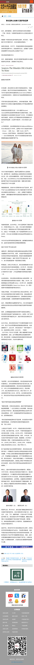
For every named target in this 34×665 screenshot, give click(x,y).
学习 (11, 553)
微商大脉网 (15, 616)
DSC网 (13, 613)
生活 (8, 553)
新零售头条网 (6, 632)
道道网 (13, 619)
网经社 (13, 625)
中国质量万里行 (25, 619)
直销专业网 (5, 619)
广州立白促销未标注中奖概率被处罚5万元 (27, 560)
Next (31, 576)
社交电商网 (5, 616)
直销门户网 (24, 616)
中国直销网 (24, 625)
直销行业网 (5, 628)
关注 (22, 553)
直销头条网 (5, 613)
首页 (5, 16)
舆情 (9, 16)
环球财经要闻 (25, 628)
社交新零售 (17, 553)
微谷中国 (5, 622)
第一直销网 (5, 625)
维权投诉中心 (25, 622)
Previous (3, 576)
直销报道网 (15, 622)
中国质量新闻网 (25, 613)
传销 (5, 553)
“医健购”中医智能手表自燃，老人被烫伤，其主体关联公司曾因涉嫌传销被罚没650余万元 (11, 560)
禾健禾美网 (15, 632)
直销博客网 (15, 628)
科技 (13, 553)
